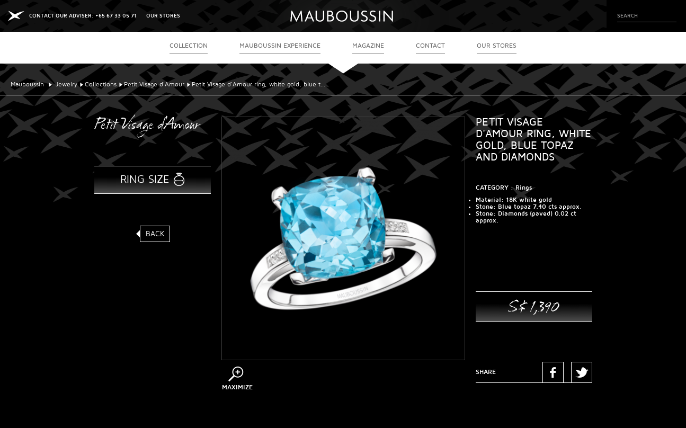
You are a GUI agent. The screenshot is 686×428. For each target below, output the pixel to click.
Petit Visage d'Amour (154, 84)
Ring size (144, 179)
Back (155, 234)
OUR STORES (163, 16)
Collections (101, 84)
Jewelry (66, 84)
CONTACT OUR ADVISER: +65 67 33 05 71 (83, 16)
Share (486, 372)
